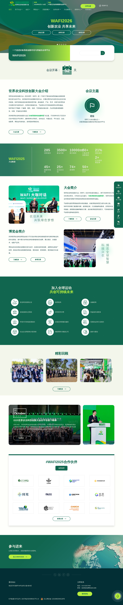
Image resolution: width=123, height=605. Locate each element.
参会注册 (41, 32)
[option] (92, 110)
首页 (10, 9)
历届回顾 (46, 9)
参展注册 (62, 32)
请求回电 (85, 594)
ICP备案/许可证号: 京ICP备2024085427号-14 (24, 599)
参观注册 (82, 32)
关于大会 (18, 9)
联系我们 (88, 9)
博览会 (35, 9)
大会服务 (67, 9)
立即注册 (88, 6)
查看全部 (61, 524)
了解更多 (72, 222)
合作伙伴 (56, 9)
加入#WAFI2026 (20, 559)
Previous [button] (11, 370)
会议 (27, 9)
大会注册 (16, 135)
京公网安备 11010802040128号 (54, 599)
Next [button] (111, 370)
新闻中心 (78, 9)
